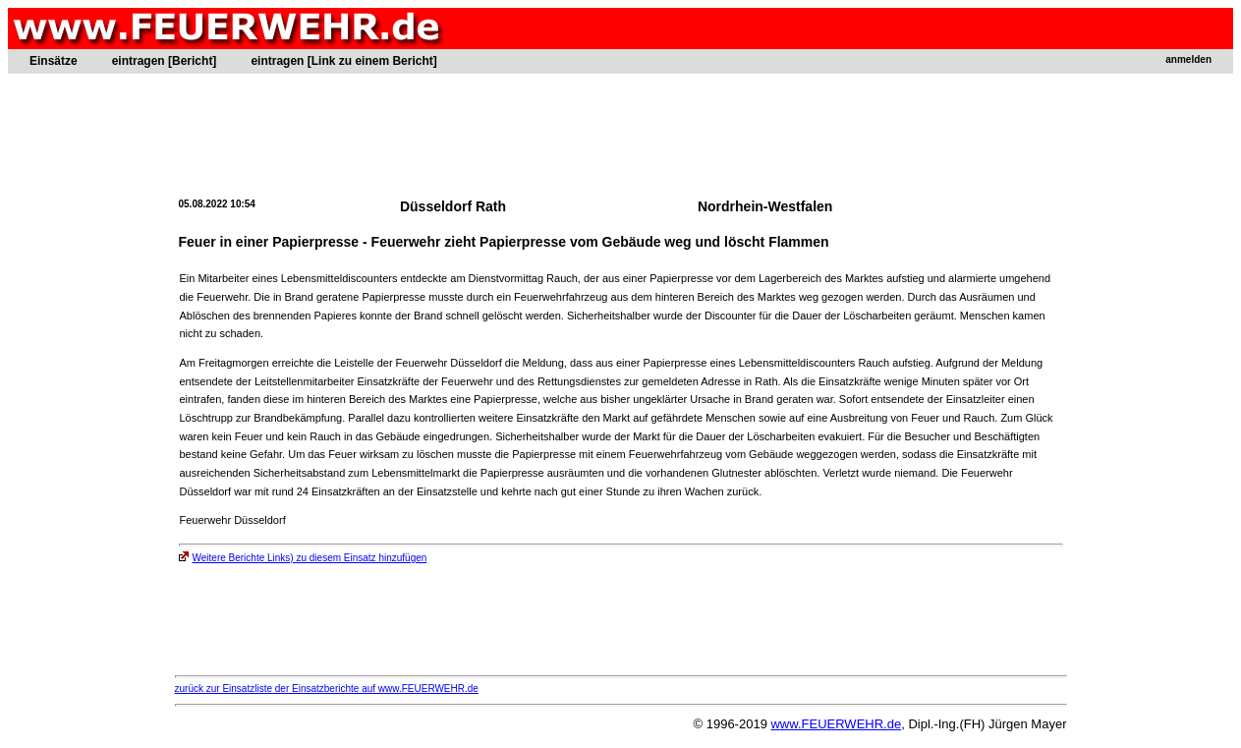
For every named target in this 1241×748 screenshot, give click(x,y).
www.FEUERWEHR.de (835, 724)
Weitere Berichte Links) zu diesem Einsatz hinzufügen (303, 557)
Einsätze (53, 61)
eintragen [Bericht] (164, 61)
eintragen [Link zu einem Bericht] (343, 61)
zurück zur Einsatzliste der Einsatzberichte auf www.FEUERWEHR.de (327, 688)
